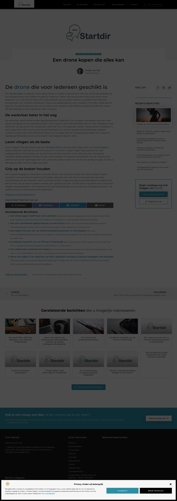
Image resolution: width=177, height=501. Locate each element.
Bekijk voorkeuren (156, 491)
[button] (170, 484)
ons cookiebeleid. (48, 493)
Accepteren (122, 491)
